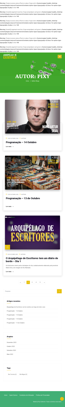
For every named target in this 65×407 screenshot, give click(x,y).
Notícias (23, 138)
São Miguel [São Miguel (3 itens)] (23, 374)
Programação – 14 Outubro (21, 142)
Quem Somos (13, 395)
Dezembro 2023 (11, 342)
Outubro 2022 (11, 346)
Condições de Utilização (26, 395)
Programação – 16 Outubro (15, 311)
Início (27, 81)
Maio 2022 (10, 354)
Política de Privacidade (43, 395)
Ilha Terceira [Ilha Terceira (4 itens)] (12, 374)
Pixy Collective (42, 401)
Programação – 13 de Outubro (23, 198)
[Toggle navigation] (60, 56)
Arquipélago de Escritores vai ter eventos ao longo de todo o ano (26, 307)
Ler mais (10, 146)
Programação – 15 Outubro (15, 315)
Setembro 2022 (11, 350)
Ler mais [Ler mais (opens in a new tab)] (10, 271)
